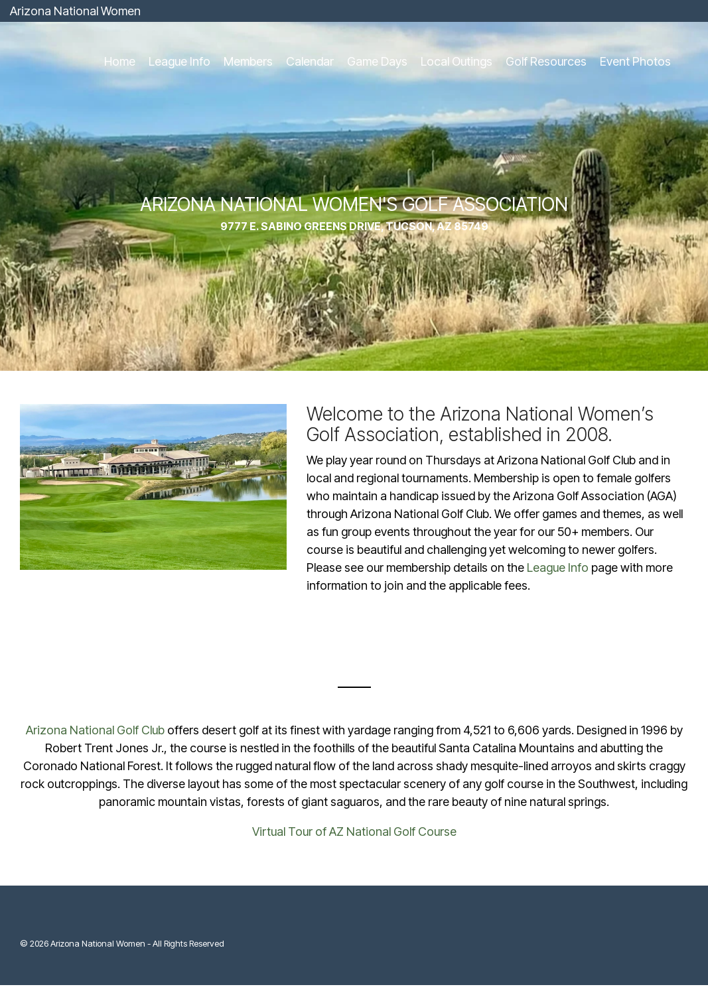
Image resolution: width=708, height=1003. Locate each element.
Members (248, 61)
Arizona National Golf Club (95, 730)
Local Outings (456, 61)
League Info (179, 61)
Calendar (310, 61)
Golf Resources (546, 61)
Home (119, 61)
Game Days (377, 61)
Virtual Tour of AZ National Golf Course (354, 831)
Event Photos (635, 61)
